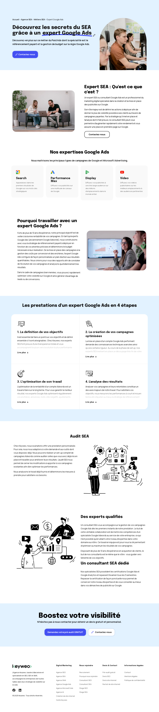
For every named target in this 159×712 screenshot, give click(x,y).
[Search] (27, 181)
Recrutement (84, 672)
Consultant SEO (85, 680)
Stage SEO (83, 688)
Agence (86, 7)
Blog (95, 7)
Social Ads (74, 7)
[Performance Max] (62, 181)
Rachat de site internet (111, 684)
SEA (64, 7)
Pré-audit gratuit (108, 672)
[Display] (96, 183)
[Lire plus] (22, 353)
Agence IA (60, 692)
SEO (57, 7)
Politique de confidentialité (134, 680)
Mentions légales (130, 676)
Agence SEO (61, 672)
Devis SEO (106, 676)
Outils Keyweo (61, 700)
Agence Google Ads (63, 684)
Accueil (15, 19)
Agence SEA (26, 19)
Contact (105, 7)
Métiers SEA (39, 19)
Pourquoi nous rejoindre (88, 676)
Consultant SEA (85, 684)
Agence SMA (61, 680)
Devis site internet (109, 680)
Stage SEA (83, 692)
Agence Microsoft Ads (64, 688)
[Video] (131, 181)
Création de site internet (65, 696)
